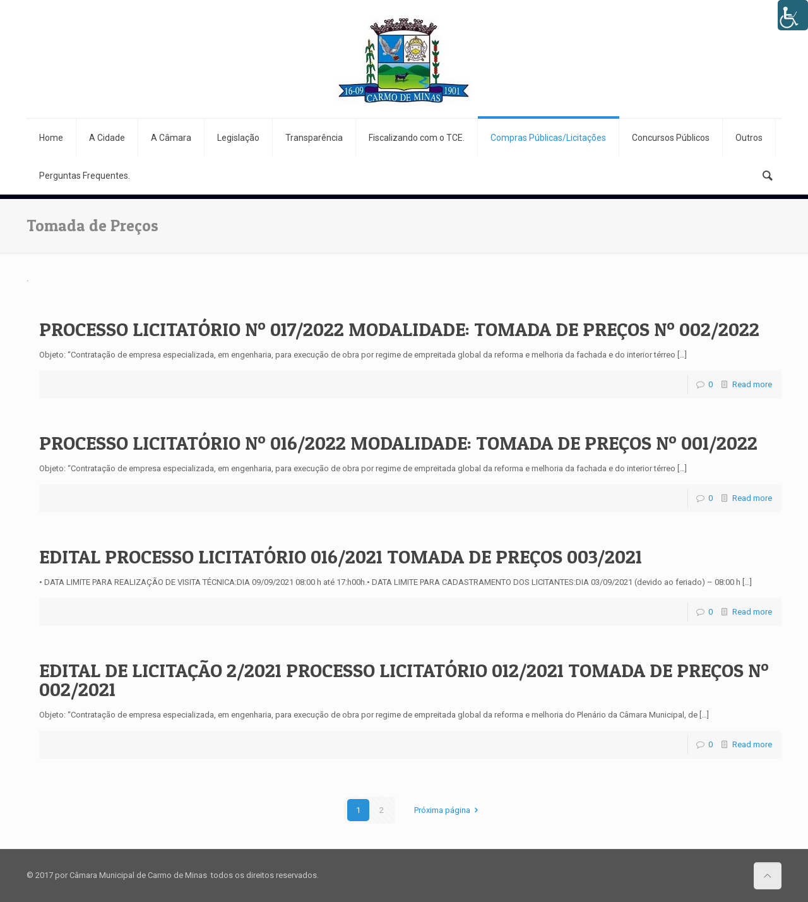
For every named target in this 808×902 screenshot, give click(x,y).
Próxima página (448, 810)
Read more (752, 384)
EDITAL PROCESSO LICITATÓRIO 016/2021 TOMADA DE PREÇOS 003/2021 (340, 556)
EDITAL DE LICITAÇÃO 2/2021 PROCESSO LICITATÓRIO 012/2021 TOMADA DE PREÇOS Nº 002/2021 (404, 680)
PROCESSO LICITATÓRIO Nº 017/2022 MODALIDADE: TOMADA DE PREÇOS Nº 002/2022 (399, 329)
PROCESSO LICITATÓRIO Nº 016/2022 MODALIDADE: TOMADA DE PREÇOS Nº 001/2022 (398, 442)
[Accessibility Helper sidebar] (793, 15)
